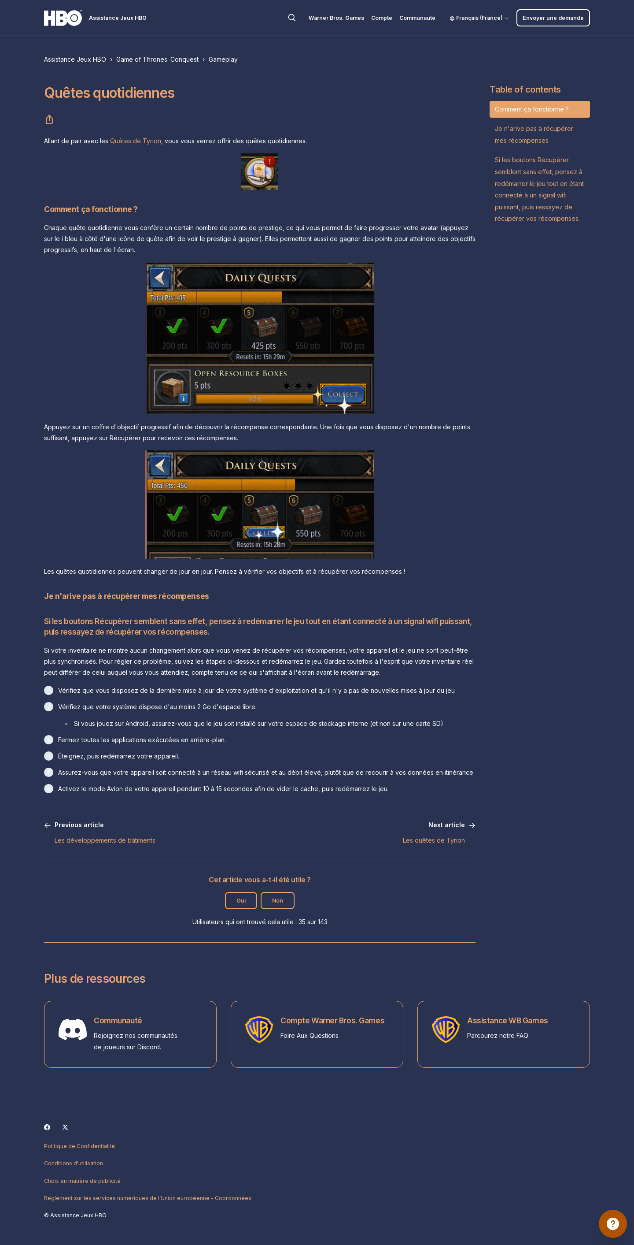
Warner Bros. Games (336, 18)
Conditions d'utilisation (73, 1163)
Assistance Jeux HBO (75, 59)
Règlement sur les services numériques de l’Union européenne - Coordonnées (147, 1198)
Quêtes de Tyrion (135, 141)
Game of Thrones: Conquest (157, 59)
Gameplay (223, 59)
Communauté (417, 18)
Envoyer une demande (553, 18)
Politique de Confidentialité (79, 1146)
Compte (381, 18)
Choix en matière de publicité (82, 1181)
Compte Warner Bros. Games (332, 1020)
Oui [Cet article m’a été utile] (241, 900)
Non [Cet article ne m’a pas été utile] (277, 900)
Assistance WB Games (507, 1020)
